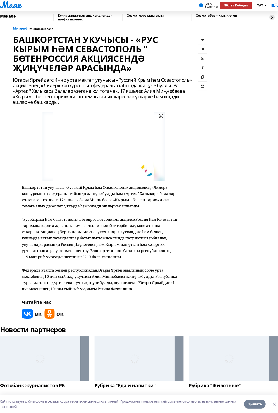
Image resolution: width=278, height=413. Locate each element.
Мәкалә (8, 16)
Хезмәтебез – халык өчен (216, 16)
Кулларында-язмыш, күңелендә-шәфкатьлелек (85, 17)
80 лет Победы (236, 5)
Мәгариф (20, 28)
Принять (255, 404)
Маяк (10, 4)
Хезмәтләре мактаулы (145, 16)
